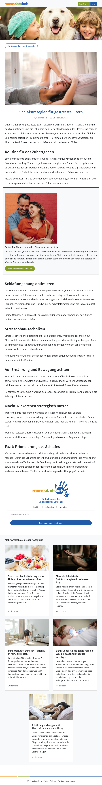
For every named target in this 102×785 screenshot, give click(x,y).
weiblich (63, 507)
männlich (49, 507)
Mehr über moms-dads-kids (19, 268)
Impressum (70, 781)
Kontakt (61, 781)
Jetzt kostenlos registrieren (51, 523)
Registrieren (84, 4)
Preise (45, 781)
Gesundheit (41, 117)
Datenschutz (37, 781)
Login (94, 4)
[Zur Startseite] (16, 3)
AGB (29, 781)
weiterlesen (13, 611)
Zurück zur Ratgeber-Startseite (21, 46)
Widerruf (53, 781)
